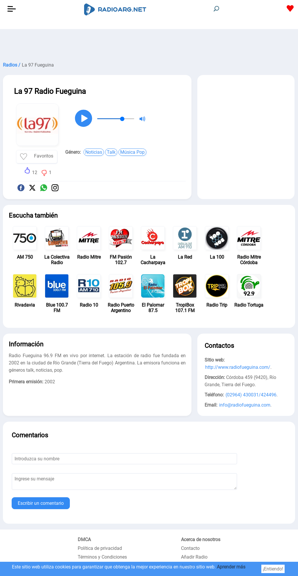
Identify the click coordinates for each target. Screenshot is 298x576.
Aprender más (231, 567)
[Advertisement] (149, 43)
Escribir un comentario (41, 503)
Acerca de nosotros (200, 539)
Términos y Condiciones (102, 557)
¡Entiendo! (273, 569)
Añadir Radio (194, 557)
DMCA (84, 539)
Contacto (190, 548)
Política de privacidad (100, 548)
